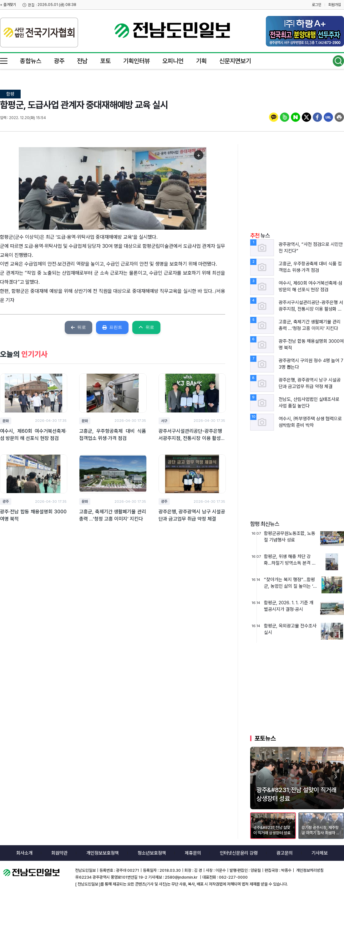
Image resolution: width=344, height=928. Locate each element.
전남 (82, 61)
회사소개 (24, 853)
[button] (335, 776)
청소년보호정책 (152, 853)
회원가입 (334, 4)
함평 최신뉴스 (264, 524)
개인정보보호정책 (102, 853)
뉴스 (260, 235)
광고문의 (284, 853)
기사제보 (319, 853)
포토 (105, 61)
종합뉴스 (30, 61)
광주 (59, 61)
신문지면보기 (235, 61)
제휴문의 (193, 853)
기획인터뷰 (136, 61)
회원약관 (59, 853)
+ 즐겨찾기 (8, 4)
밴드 (292, 11)
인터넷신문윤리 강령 (239, 853)
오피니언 (173, 61)
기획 (201, 61)
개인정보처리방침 (309, 870)
